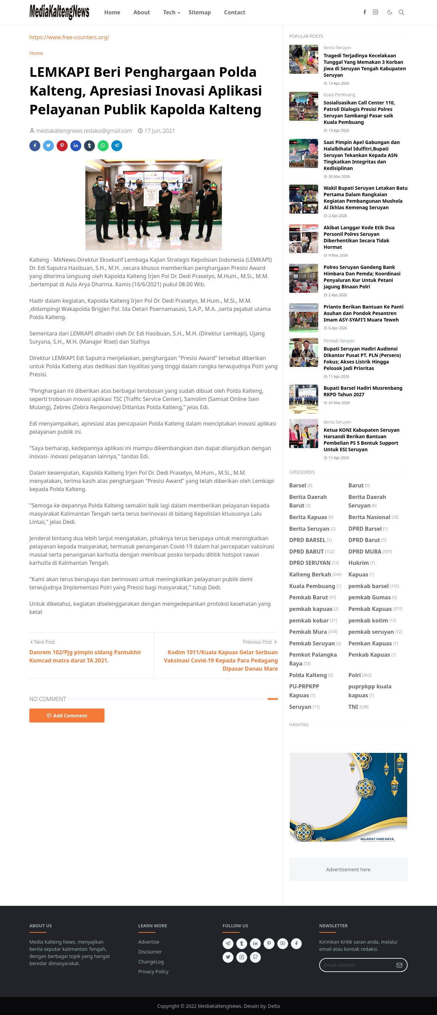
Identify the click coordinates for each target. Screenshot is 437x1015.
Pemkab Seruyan (339, 341)
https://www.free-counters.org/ (69, 37)
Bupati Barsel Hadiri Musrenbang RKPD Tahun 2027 (363, 391)
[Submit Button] (399, 965)
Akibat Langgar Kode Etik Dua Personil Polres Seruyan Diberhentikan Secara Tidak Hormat (359, 237)
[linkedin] (255, 943)
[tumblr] (241, 943)
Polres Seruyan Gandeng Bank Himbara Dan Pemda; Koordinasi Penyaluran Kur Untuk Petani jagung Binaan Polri (362, 277)
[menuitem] (112, 12)
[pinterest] (269, 943)
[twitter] (228, 957)
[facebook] (364, 12)
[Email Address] (356, 965)
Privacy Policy (153, 971)
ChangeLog (151, 961)
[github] (255, 957)
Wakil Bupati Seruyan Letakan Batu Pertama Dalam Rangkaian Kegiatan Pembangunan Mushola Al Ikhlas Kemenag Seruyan (366, 198)
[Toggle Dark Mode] (389, 12)
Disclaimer (150, 951)
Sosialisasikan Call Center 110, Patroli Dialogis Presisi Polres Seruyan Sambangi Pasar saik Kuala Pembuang (359, 112)
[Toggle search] (401, 12)
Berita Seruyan (337, 48)
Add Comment (66, 715)
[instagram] (375, 12)
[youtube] (282, 943)
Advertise (148, 942)
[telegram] (228, 943)
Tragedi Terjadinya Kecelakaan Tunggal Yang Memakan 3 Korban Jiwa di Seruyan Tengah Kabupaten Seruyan (365, 65)
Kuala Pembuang (339, 95)
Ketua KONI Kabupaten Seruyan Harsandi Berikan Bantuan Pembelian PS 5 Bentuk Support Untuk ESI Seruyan (361, 440)
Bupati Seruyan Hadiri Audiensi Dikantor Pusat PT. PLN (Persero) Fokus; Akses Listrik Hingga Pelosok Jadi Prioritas (362, 358)
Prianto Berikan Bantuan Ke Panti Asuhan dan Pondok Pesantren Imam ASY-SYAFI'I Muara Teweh (364, 313)
